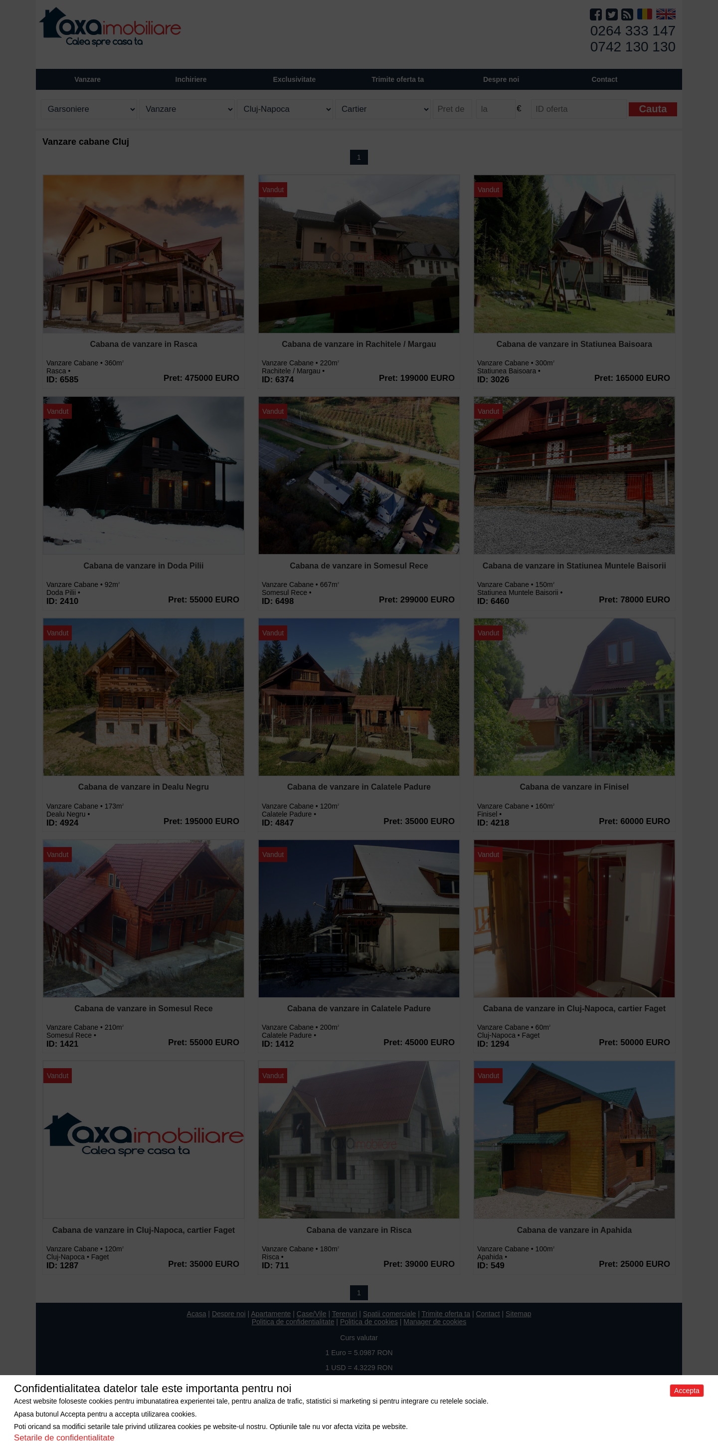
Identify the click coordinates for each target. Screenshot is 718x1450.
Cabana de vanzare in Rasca (143, 344)
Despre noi (229, 1314)
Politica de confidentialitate (293, 1322)
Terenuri (345, 1314)
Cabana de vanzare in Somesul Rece (359, 566)
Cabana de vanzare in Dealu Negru (143, 787)
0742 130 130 (633, 46)
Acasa (196, 1314)
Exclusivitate (294, 79)
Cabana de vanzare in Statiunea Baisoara (574, 344)
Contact (604, 79)
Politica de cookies (369, 1322)
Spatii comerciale (389, 1314)
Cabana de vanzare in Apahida (574, 1230)
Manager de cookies (434, 1322)
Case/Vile (312, 1314)
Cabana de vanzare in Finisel (574, 787)
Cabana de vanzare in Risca (359, 1230)
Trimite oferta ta (397, 79)
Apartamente (271, 1314)
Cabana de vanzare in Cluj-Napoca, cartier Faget (574, 1008)
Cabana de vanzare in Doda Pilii (144, 566)
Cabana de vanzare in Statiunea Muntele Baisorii (574, 566)
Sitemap (518, 1314)
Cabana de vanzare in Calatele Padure (359, 787)
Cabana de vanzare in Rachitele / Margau (359, 344)
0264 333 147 (633, 30)
